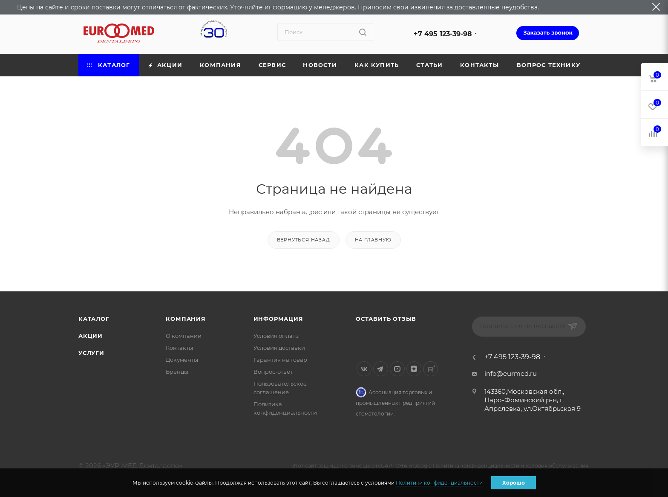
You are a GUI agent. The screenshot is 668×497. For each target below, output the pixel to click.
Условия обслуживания (556, 465)
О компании (184, 335)
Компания (185, 318)
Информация (278, 318)
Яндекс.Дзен (413, 368)
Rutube (430, 368)
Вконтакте (364, 368)
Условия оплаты (276, 335)
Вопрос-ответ (273, 371)
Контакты (179, 347)
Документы (182, 359)
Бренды (177, 371)
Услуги (91, 352)
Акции (90, 335)
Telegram (380, 368)
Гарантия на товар (280, 359)
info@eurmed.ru (510, 373)
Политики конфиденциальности (439, 483)
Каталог (93, 318)
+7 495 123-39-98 (443, 34)
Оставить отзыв (386, 318)
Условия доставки (279, 347)
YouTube (397, 368)
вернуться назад (303, 240)
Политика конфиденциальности (476, 465)
